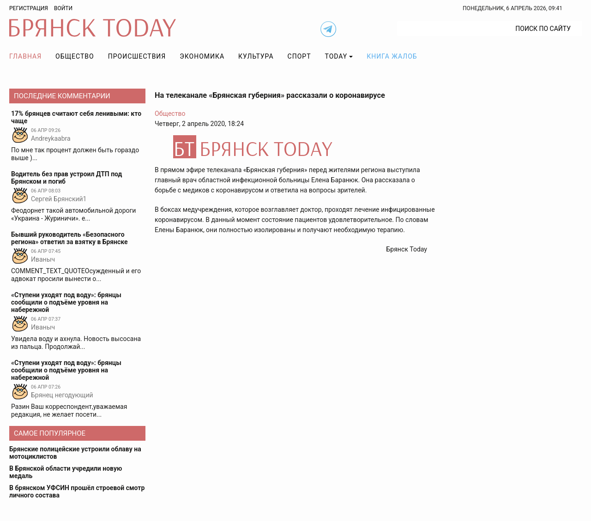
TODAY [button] (336, 56)
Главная (25, 56)
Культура (255, 56)
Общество (74, 56)
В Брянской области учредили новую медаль (65, 472)
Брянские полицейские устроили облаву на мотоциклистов (75, 452)
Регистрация (28, 8)
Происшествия (137, 56)
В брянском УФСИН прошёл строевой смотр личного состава (77, 491)
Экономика (202, 56)
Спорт (299, 56)
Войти (63, 8)
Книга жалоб (392, 56)
